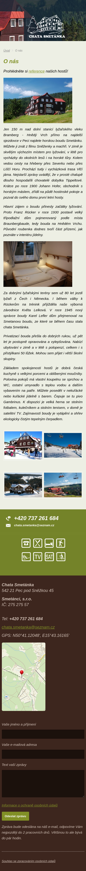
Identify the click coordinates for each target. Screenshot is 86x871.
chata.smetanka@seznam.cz (34, 525)
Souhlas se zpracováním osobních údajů (28, 861)
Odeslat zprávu (15, 816)
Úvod (6, 50)
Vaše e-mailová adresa (19, 745)
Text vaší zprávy (14, 765)
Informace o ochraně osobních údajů (30, 805)
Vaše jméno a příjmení (19, 724)
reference (37, 71)
